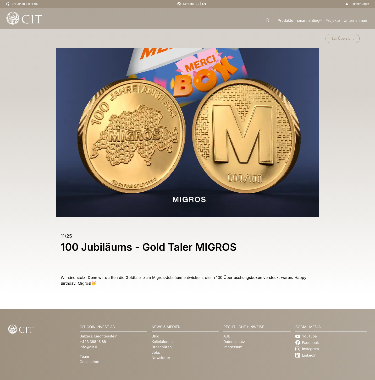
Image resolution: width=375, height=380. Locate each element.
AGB (227, 336)
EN (204, 3)
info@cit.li (88, 347)
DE (197, 3)
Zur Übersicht (342, 38)
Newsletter (161, 357)
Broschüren (162, 347)
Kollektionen (162, 341)
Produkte (285, 20)
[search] (267, 21)
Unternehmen (355, 20)
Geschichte (89, 361)
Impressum (232, 347)
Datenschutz (234, 341)
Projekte (332, 20)
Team (84, 356)
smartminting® (309, 20)
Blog (155, 336)
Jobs (156, 352)
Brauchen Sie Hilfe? (25, 3)
